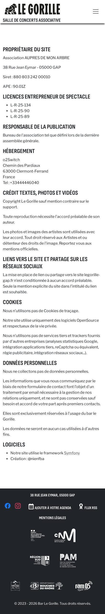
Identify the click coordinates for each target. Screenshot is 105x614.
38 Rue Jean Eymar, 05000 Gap (52, 495)
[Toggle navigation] (95, 11)
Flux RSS (87, 507)
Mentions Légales (52, 518)
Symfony (72, 453)
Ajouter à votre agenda (49, 507)
